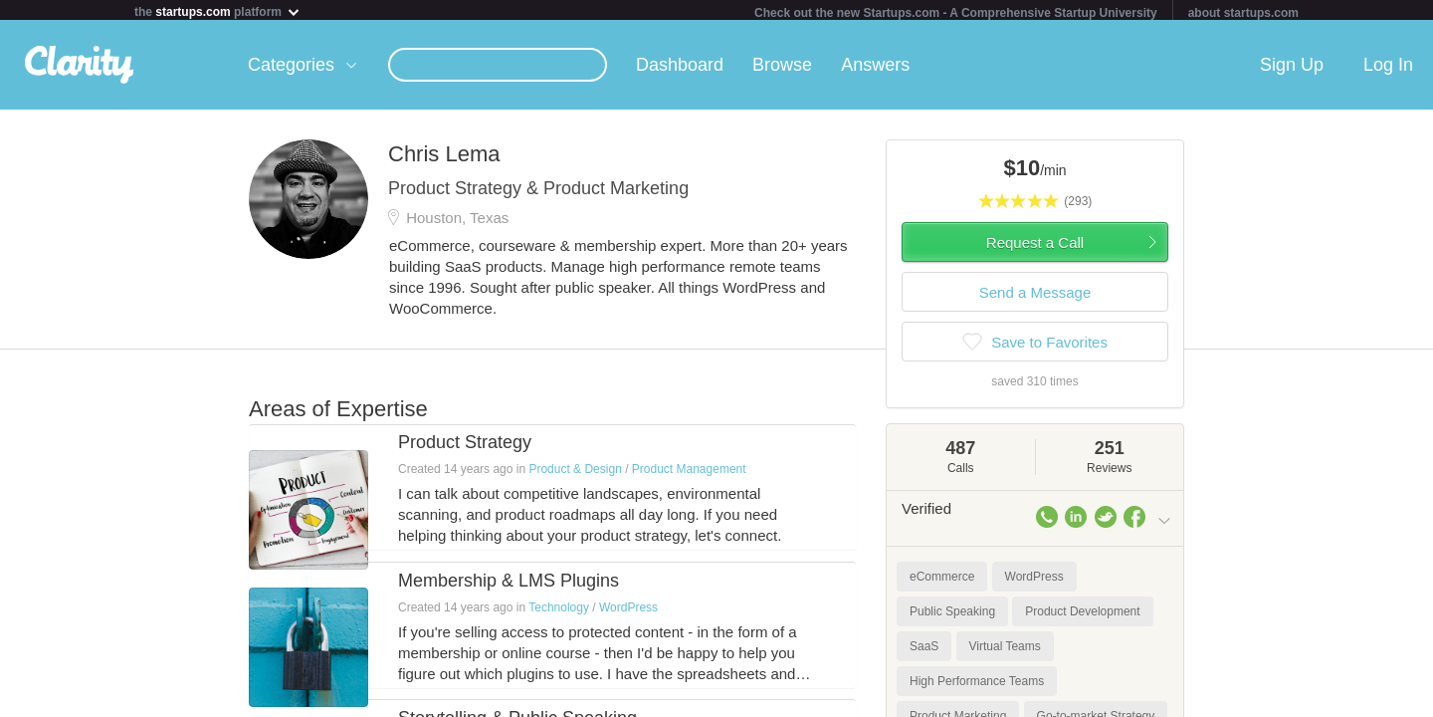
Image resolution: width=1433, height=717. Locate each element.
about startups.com (1243, 13)
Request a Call (1035, 246)
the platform (218, 11)
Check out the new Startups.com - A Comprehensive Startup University (955, 13)
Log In (1388, 69)
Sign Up (1292, 69)
